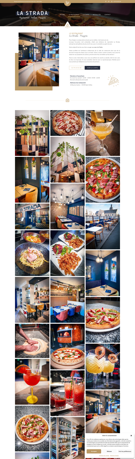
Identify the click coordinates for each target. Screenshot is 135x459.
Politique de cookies (104, 455)
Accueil (62, 15)
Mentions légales (114, 455)
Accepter (94, 451)
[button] (131, 436)
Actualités (97, 15)
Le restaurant (74, 15)
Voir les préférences (125, 451)
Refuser (109, 451)
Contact (108, 15)
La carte (86, 15)
